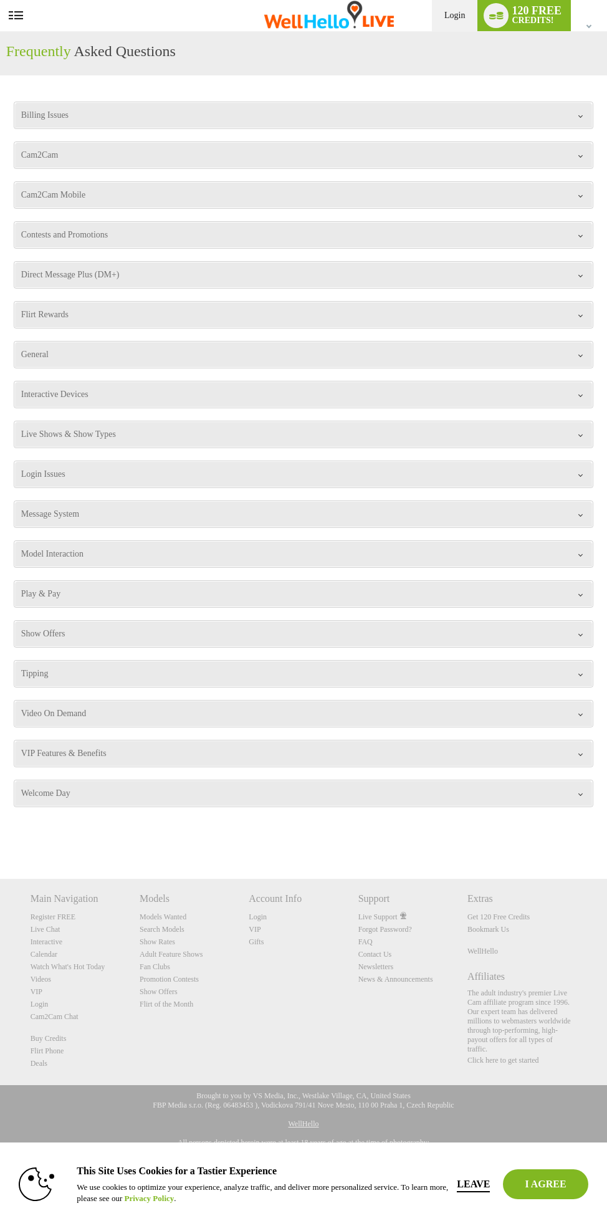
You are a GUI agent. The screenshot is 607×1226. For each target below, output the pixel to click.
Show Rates (157, 941)
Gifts (256, 941)
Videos (41, 979)
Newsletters (376, 966)
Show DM (0, 832)
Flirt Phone (47, 1050)
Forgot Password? (385, 929)
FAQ (365, 941)
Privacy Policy (149, 1198)
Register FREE (53, 916)
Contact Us (375, 954)
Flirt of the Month (166, 1004)
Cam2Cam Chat (55, 1016)
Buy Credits (49, 1038)
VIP (36, 991)
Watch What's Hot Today (68, 966)
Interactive (46, 941)
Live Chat (45, 929)
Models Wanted (163, 916)
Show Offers (159, 991)
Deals (39, 1063)
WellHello (482, 951)
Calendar (44, 954)
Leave (473, 1184)
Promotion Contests (169, 979)
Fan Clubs (155, 966)
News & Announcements (395, 979)
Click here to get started (503, 1060)
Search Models (162, 929)
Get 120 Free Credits (498, 916)
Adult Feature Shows (171, 954)
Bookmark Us (488, 929)
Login (454, 15)
